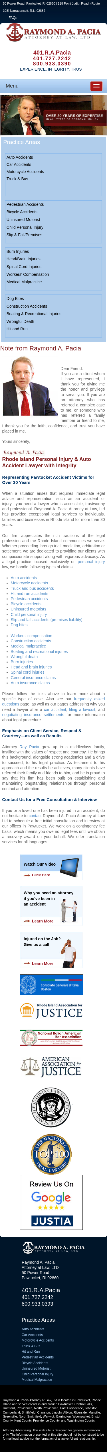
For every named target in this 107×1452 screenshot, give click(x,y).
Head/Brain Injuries (24, 259)
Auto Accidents (20, 157)
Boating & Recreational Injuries (34, 313)
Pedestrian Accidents (25, 204)
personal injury (91, 561)
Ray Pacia (29, 747)
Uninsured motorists (29, 609)
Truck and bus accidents (32, 588)
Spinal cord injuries (28, 672)
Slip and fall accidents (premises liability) (46, 619)
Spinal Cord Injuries (24, 266)
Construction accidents (31, 641)
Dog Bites (15, 298)
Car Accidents (19, 164)
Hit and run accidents (30, 593)
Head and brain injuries (31, 667)
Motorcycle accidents (29, 583)
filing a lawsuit (82, 709)
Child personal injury (29, 614)
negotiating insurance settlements (33, 714)
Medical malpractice (28, 646)
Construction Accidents (27, 306)
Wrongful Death (20, 321)
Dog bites (19, 625)
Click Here (41, 875)
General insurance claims (33, 677)
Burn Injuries (18, 251)
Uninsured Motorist (23, 219)
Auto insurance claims (30, 683)
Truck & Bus (17, 179)
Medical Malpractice (24, 282)
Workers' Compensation (28, 274)
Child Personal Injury (25, 227)
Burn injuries (22, 662)
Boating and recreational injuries (39, 651)
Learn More (42, 921)
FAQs (13, 18)
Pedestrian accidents (29, 598)
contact (35, 815)
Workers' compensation (32, 635)
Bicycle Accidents (22, 212)
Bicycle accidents (26, 604)
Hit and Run (17, 329)
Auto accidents (24, 577)
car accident (55, 709)
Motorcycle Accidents (25, 171)
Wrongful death (24, 656)
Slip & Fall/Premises (24, 234)
